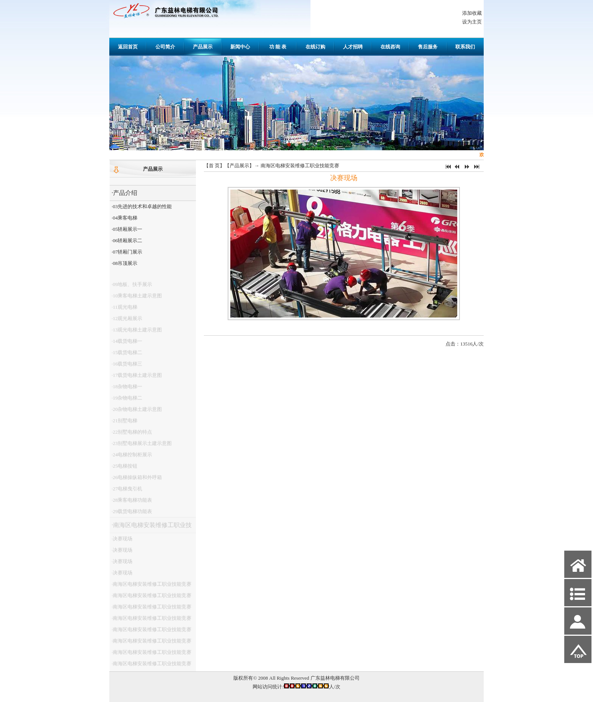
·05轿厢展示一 (127, 229)
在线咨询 (390, 47)
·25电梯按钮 (124, 469)
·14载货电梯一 (127, 344)
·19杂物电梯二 (127, 401)
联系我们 (465, 47)
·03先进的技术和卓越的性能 (142, 206)
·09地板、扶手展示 (132, 287)
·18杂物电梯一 (127, 389)
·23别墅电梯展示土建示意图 (142, 446)
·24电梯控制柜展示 (132, 458)
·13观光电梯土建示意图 (137, 333)
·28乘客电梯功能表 (132, 503)
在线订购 (315, 47)
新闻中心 (240, 47)
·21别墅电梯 (124, 423)
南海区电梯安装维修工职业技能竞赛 (300, 165)
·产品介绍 (124, 193)
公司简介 (165, 47)
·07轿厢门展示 (127, 252)
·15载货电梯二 (127, 355)
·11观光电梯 (124, 310)
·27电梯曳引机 (127, 492)
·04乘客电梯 (124, 218)
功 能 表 (278, 47)
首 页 (214, 165)
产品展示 (203, 47)
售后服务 (428, 47)
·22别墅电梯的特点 (132, 435)
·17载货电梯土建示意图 (137, 378)
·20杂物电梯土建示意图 (137, 412)
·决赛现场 (122, 542)
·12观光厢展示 (127, 321)
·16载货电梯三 (127, 367)
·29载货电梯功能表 (132, 514)
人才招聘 (353, 47)
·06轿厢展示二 (127, 240)
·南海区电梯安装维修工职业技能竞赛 (151, 530)
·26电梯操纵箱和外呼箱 (137, 480)
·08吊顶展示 (124, 263)
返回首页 (128, 47)
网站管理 (123, 695)
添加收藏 (472, 13)
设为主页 (472, 22)
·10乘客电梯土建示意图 (137, 299)
